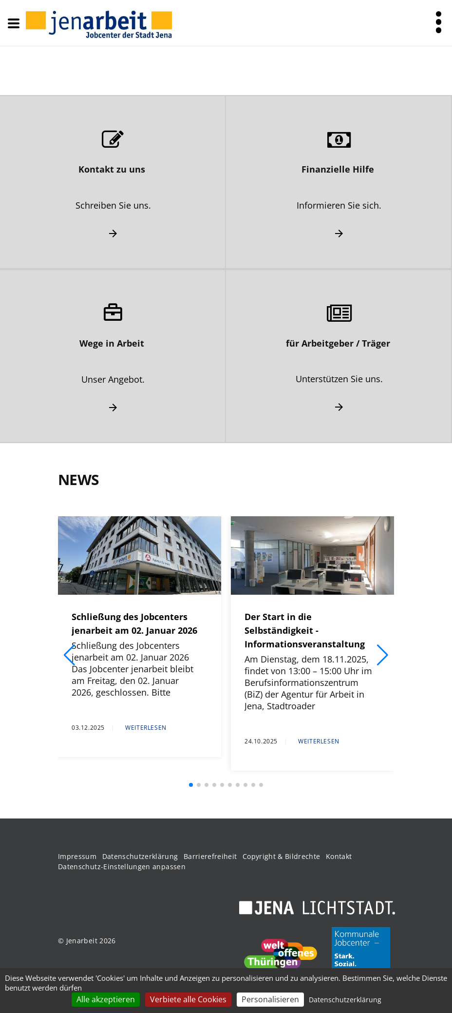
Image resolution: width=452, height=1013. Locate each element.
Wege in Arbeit (111, 343)
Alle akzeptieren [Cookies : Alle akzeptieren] (105, 999)
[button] (69, 655)
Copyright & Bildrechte (281, 856)
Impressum (77, 856)
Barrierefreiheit (210, 856)
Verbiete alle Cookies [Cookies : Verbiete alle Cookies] (188, 999)
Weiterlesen (146, 728)
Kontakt (339, 856)
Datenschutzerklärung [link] (345, 999)
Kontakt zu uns (111, 169)
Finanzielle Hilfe (337, 169)
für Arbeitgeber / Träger (338, 343)
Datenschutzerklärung (140, 856)
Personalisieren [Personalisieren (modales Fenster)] (270, 999)
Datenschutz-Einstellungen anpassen (122, 866)
